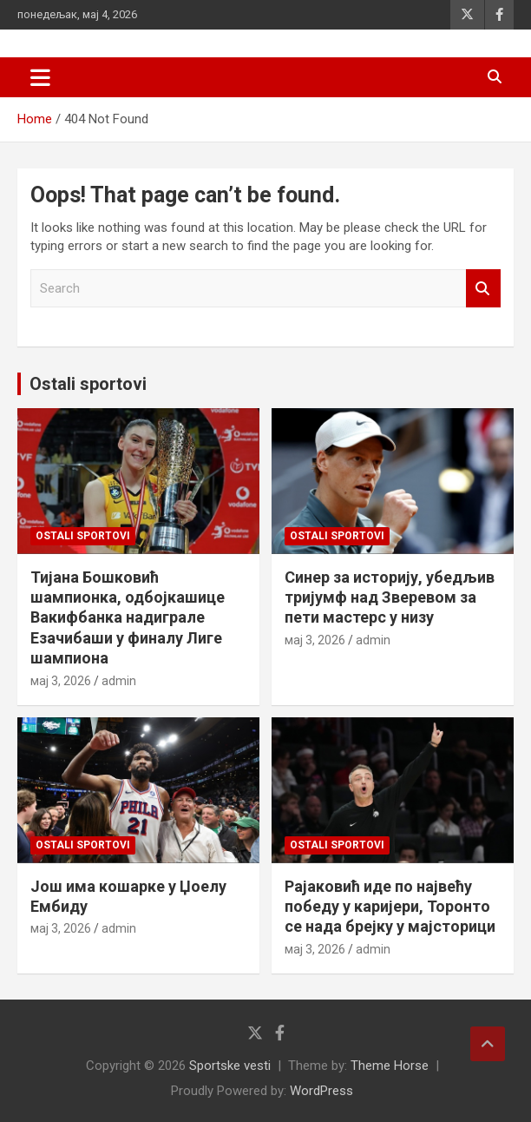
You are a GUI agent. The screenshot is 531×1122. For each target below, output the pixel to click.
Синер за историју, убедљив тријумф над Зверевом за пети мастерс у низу (390, 597)
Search (483, 288)
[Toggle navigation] (40, 77)
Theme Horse (390, 1065)
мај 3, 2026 (60, 681)
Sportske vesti (230, 1065)
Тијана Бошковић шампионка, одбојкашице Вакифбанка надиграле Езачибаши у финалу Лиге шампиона (127, 618)
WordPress (321, 1091)
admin (119, 681)
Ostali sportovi (88, 383)
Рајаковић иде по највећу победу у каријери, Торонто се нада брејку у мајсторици (390, 906)
